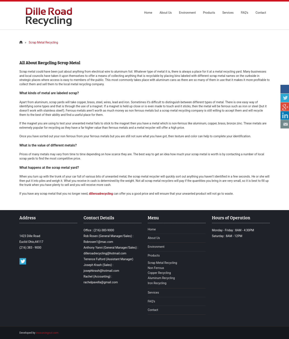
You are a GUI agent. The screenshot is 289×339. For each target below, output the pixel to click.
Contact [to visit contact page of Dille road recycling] (261, 12)
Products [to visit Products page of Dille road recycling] (154, 255)
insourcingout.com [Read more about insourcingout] (47, 332)
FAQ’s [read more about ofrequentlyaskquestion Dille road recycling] (244, 12)
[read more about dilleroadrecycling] (101, 193)
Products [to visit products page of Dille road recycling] (209, 12)
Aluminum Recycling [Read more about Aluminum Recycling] (161, 278)
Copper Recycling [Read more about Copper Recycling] (159, 273)
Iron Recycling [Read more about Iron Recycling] (157, 283)
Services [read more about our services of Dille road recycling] (228, 12)
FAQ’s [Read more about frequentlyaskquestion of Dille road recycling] (151, 301)
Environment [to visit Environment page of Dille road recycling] (156, 246)
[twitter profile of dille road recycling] (22, 263)
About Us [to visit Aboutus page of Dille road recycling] (166, 12)
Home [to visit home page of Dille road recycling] (148, 12)
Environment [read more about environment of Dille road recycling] (187, 12)
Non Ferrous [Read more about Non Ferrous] (156, 268)
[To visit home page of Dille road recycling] (48, 25)
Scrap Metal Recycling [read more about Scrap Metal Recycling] (162, 262)
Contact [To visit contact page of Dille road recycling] (153, 310)
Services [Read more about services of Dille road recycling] (153, 292)
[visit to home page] (20, 42)
